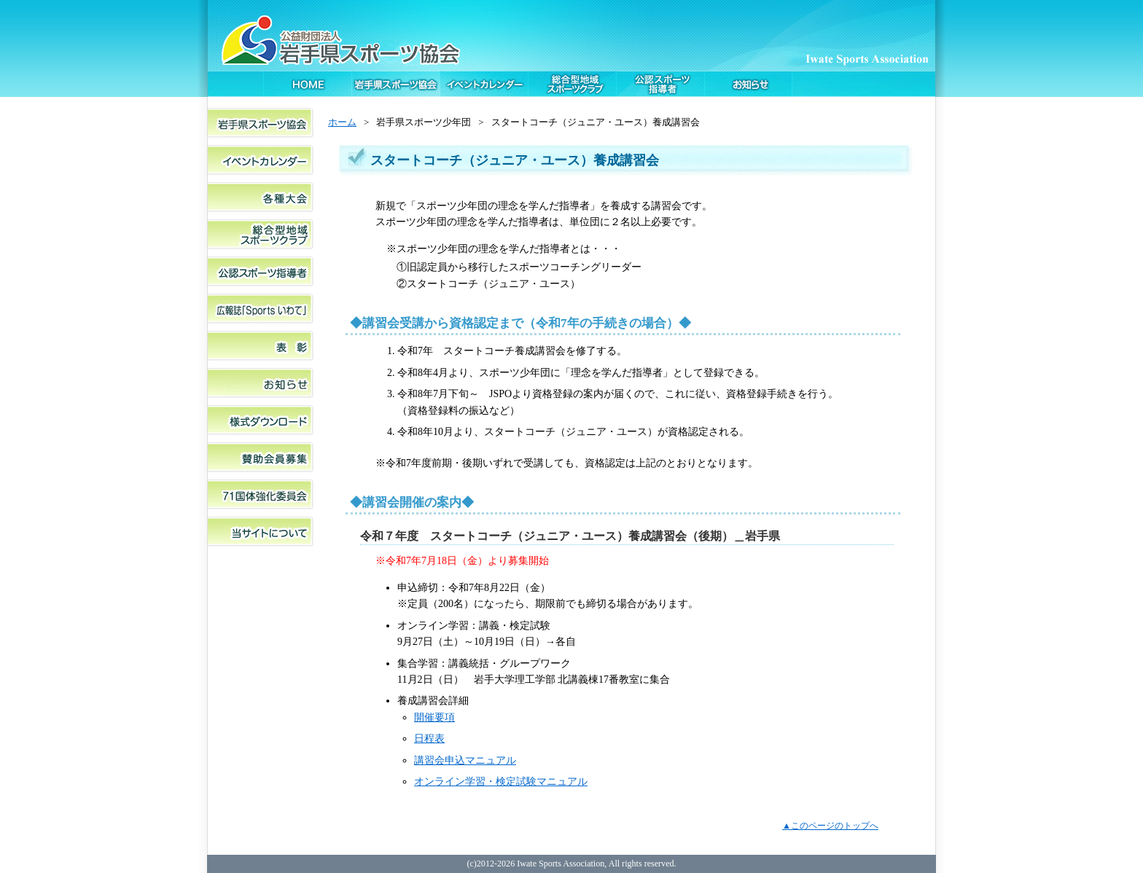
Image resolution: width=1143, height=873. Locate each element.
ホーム (342, 122)
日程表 (429, 738)
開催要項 (434, 717)
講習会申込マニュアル (465, 760)
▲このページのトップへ (830, 826)
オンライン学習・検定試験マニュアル (501, 781)
